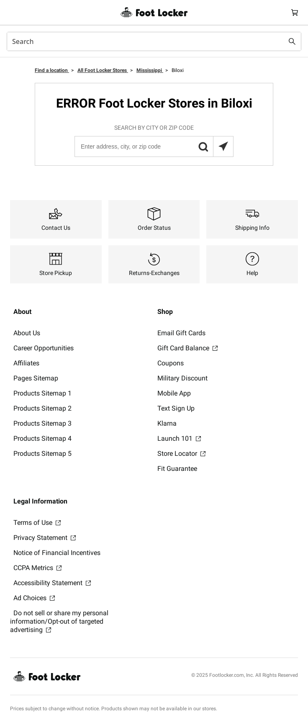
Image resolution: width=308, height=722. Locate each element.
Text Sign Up (176, 408)
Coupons (170, 363)
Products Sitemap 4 (42, 438)
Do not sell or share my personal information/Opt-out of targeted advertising (59, 621)
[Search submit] (292, 41)
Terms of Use (37, 523)
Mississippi (149, 70)
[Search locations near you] (223, 146)
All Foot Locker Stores (102, 70)
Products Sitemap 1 (42, 393)
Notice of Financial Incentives (56, 553)
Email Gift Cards (181, 333)
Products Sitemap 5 (42, 453)
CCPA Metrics (37, 568)
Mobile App (174, 393)
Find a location (52, 70)
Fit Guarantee (177, 469)
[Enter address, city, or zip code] (153, 146)
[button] (203, 146)
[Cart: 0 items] (294, 12)
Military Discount (182, 378)
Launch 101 (179, 438)
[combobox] (154, 41)
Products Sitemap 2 (42, 408)
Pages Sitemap (35, 378)
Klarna (167, 423)
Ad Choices (34, 598)
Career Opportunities (43, 348)
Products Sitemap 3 (42, 423)
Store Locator (181, 453)
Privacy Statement (44, 538)
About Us (26, 333)
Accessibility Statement (52, 583)
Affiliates (26, 363)
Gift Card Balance (187, 348)
